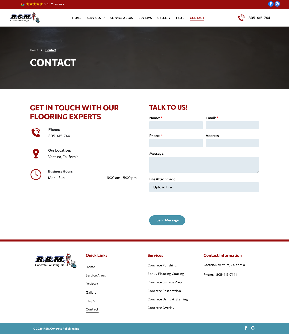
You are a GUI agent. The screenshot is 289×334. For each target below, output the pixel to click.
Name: (154, 118)
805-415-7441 (59, 136)
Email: (211, 118)
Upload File (162, 187)
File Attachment (162, 179)
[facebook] (271, 4)
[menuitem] (76, 18)
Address (212, 135)
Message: (156, 153)
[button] (43, 4)
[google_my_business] (277, 4)
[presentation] (179, 203)
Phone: (154, 135)
